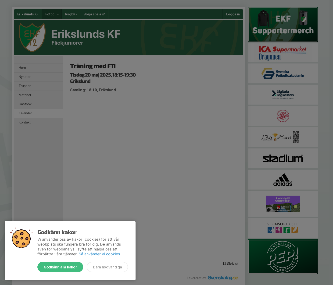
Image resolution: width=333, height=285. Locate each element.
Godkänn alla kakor (60, 267)
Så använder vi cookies (99, 254)
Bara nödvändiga (107, 267)
